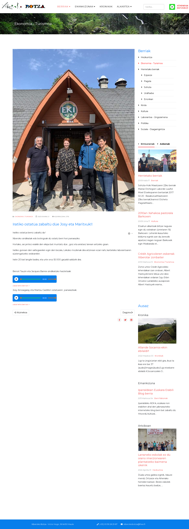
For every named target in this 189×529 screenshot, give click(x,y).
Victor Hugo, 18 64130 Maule (61, 524)
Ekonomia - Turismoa (151, 63)
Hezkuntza (146, 57)
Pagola (147, 81)
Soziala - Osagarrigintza (152, 129)
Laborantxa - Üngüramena (154, 117)
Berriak (62, 6)
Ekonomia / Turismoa (24, 217)
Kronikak (106, 6)
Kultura (144, 111)
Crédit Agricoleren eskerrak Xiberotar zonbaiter (156, 255)
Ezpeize (147, 75)
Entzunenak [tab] (147, 144)
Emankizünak (84, 6)
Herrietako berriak (149, 69)
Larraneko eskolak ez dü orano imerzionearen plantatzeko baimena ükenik (154, 460)
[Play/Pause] (172, 7)
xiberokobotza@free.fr (134, 524)
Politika (144, 123)
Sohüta (147, 87)
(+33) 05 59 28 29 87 (108, 524)
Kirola (143, 105)
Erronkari (148, 99)
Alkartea (123, 6)
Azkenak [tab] (164, 144)
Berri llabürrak (161, 398)
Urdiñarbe (148, 93)
